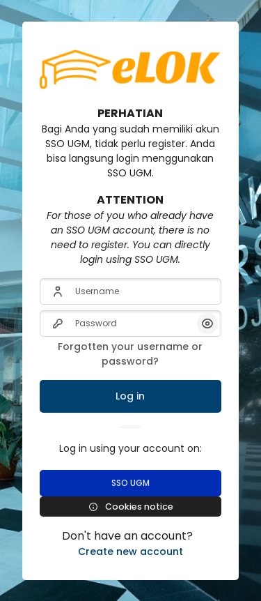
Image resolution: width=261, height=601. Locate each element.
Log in (130, 396)
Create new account (130, 551)
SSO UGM (130, 483)
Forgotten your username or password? (130, 354)
